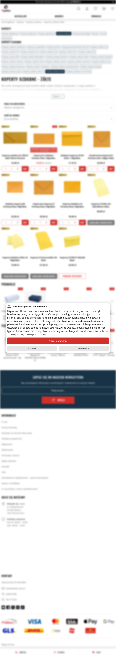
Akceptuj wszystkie (58, 340)
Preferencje (84, 348)
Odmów (32, 348)
